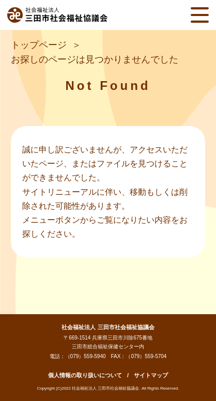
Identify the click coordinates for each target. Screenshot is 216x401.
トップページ (39, 45)
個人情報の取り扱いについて (85, 375)
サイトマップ (151, 375)
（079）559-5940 (85, 356)
